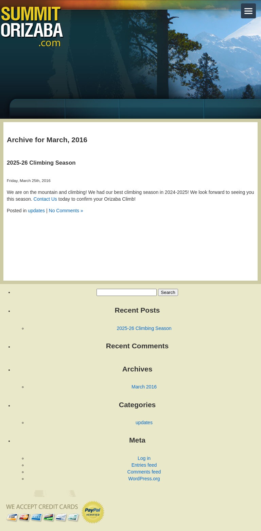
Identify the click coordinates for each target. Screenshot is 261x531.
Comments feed (144, 472)
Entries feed (144, 465)
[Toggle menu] (248, 10)
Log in (144, 458)
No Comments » (66, 210)
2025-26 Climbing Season (41, 163)
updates (36, 210)
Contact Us (45, 199)
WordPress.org (144, 478)
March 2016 (144, 386)
